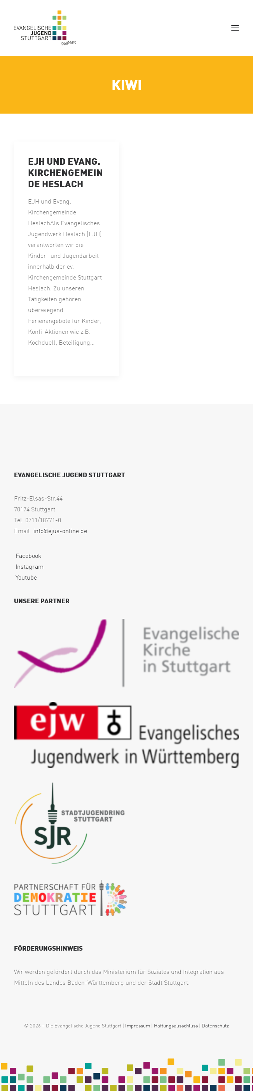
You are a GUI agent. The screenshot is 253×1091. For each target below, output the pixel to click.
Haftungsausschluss (176, 1025)
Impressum (137, 1025)
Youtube (25, 577)
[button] (235, 28)
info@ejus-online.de (60, 531)
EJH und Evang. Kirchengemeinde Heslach (65, 172)
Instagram (29, 566)
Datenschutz (215, 1025)
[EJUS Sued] (45, 27)
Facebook (27, 555)
